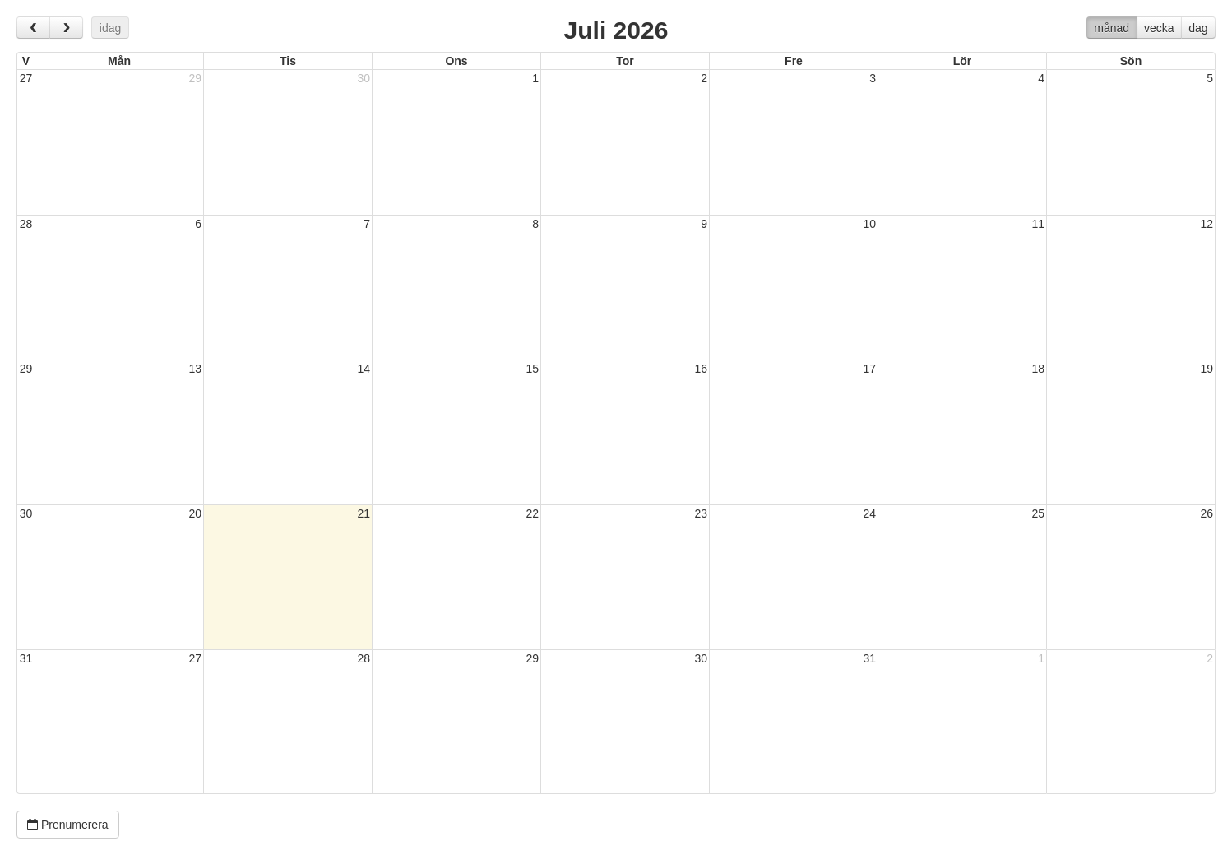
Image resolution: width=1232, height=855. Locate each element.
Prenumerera (68, 824)
